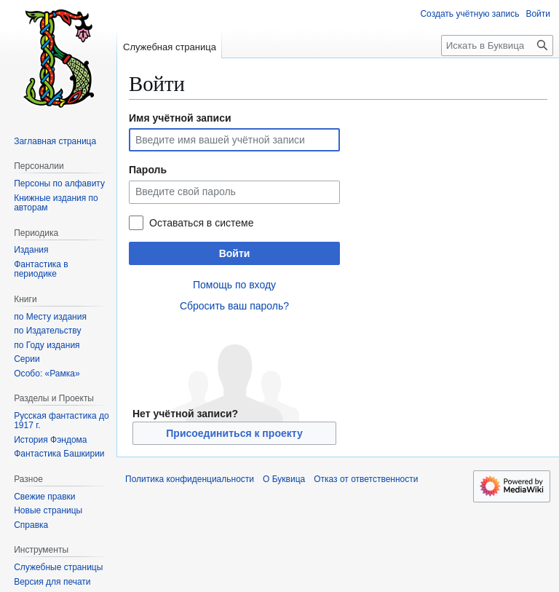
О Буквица (284, 479)
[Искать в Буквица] (497, 45)
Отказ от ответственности (366, 479)
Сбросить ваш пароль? (234, 306)
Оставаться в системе (201, 223)
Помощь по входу (234, 285)
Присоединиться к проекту (234, 433)
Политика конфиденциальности (189, 479)
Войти (234, 253)
